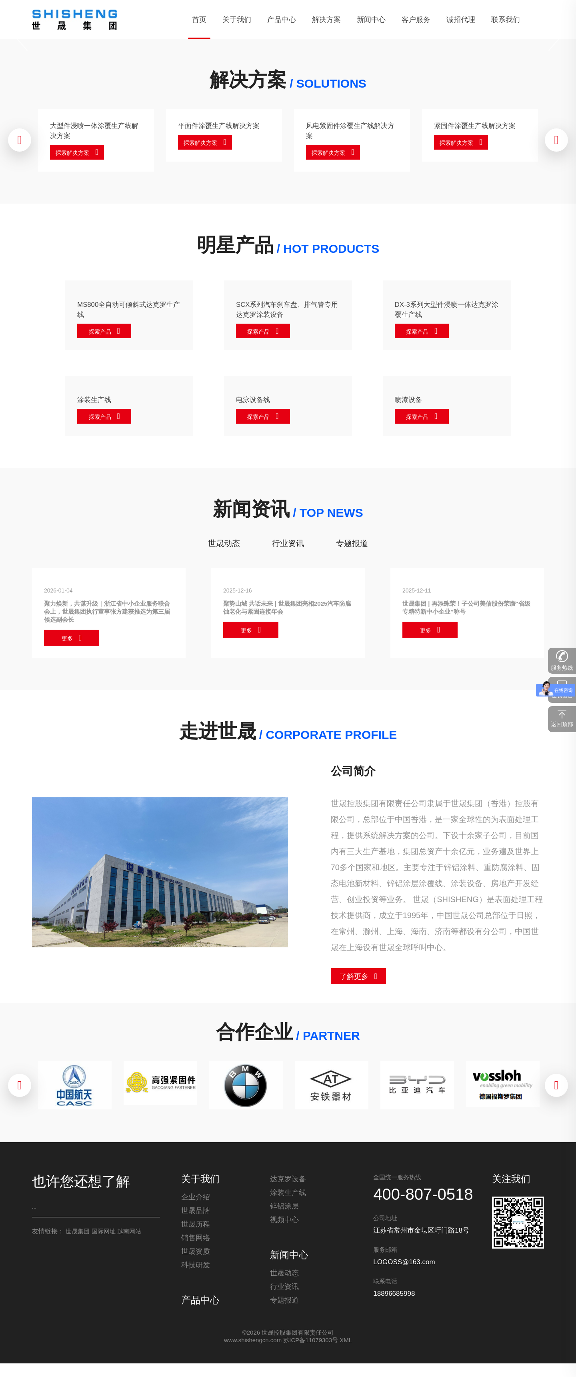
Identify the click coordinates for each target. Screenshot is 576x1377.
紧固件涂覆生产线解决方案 (478, 130)
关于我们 (200, 1186)
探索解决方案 (75, 153)
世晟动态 (224, 547)
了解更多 (354, 984)
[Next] (554, 38)
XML (346, 1353)
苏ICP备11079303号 (310, 1353)
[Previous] (22, 38)
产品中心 (200, 1312)
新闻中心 (289, 1262)
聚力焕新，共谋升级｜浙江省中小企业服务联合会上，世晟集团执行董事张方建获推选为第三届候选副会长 (108, 617)
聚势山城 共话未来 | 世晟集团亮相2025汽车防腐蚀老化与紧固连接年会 (285, 612)
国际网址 (104, 1238)
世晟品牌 (195, 1223)
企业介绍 (195, 1209)
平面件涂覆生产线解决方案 (222, 130)
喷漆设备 (411, 402)
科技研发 (195, 1277)
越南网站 (129, 1238)
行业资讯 (288, 547)
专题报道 (352, 547)
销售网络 (195, 1250)
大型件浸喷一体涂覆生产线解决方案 (94, 130)
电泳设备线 (256, 402)
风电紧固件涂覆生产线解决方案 (350, 130)
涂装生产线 (97, 402)
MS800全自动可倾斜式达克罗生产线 (125, 310)
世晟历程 (195, 1236)
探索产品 (102, 333)
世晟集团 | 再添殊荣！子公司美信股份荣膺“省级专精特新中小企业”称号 (463, 612)
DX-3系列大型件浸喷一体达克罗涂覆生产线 (444, 310)
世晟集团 (78, 1238)
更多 (67, 646)
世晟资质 (195, 1263)
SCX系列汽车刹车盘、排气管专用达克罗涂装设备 (284, 310)
